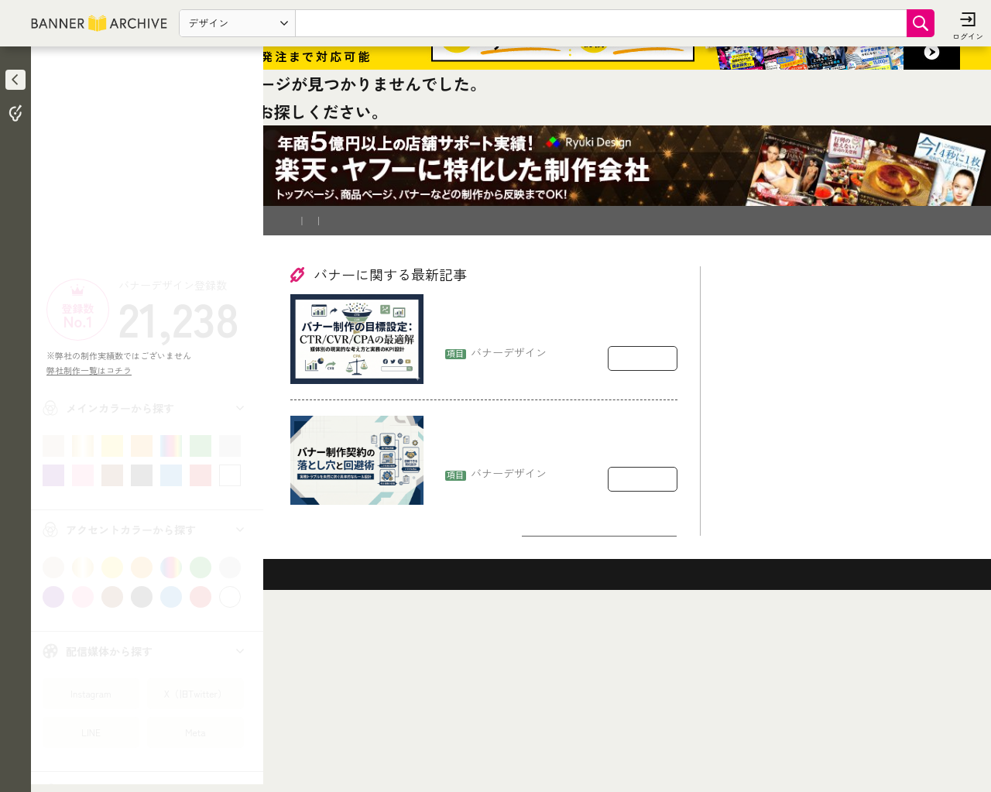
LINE (91, 732)
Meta (195, 732)
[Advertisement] (147, 166)
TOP (303, 281)
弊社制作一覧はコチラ (93, 370)
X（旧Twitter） (195, 693)
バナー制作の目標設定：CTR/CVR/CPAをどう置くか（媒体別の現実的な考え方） (556, 493)
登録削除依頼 (440, 391)
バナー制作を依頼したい (345, 391)
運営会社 (504, 391)
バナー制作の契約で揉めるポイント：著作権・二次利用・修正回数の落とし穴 (557, 615)
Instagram (90, 693)
